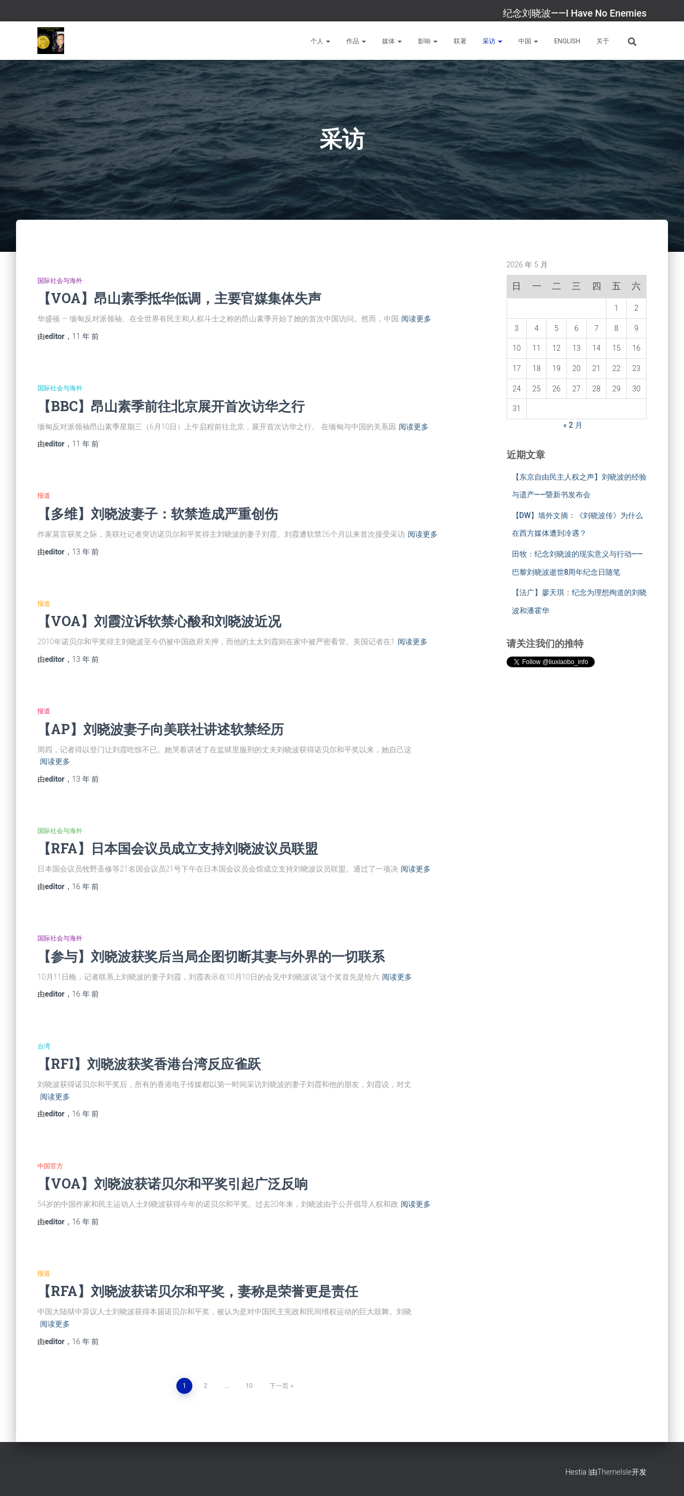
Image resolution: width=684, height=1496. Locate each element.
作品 (356, 41)
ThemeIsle (614, 1472)
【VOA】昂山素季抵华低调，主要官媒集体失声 (179, 298)
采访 (492, 41)
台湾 (43, 1046)
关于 (602, 41)
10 (249, 1386)
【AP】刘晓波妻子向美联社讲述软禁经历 (160, 729)
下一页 (279, 1386)
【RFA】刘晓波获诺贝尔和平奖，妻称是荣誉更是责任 (197, 1291)
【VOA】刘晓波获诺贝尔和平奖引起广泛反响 (172, 1183)
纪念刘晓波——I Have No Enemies (575, 13)
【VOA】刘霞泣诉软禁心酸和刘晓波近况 (159, 621)
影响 (428, 41)
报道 (43, 495)
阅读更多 (416, 318)
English (567, 41)
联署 (460, 41)
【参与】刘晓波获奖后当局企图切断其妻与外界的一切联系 (211, 956)
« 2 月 (572, 425)
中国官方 (50, 1166)
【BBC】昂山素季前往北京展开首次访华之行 (171, 406)
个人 (320, 41)
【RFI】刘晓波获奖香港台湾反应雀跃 (149, 1064)
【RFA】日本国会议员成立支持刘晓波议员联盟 (177, 848)
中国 (528, 41)
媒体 (392, 41)
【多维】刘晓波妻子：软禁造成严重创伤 (157, 513)
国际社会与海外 (59, 280)
